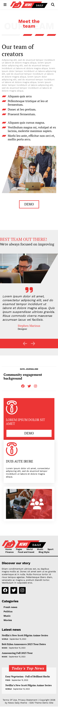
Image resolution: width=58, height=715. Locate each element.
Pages (19, 549)
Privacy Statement (27, 700)
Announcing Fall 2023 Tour (17, 653)
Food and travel (26, 552)
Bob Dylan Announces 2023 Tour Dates (24, 644)
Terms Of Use (10, 700)
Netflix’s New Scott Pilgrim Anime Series (25, 635)
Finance (9, 552)
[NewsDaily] (29, 4)
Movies (8, 620)
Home (8, 549)
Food (7, 680)
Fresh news (10, 607)
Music (40, 549)
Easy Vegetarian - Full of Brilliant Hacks (27, 676)
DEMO (29, 204)
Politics (8, 611)
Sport (50, 549)
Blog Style (44, 552)
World (29, 549)
